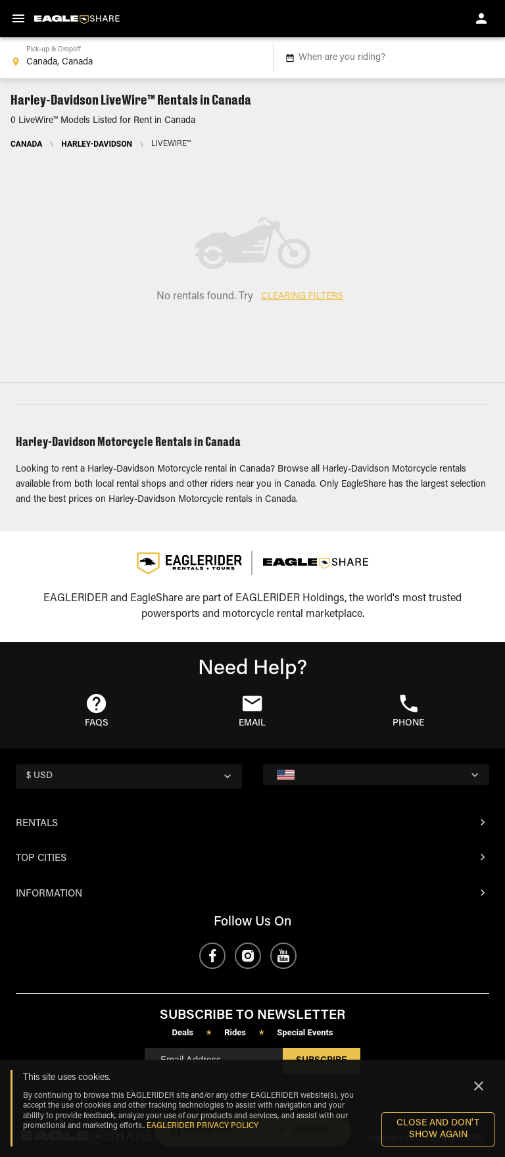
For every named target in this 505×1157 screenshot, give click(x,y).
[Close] (478, 1086)
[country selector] (129, 776)
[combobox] (134, 57)
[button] (96, 711)
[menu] (18, 18)
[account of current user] (481, 18)
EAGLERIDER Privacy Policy (202, 1126)
